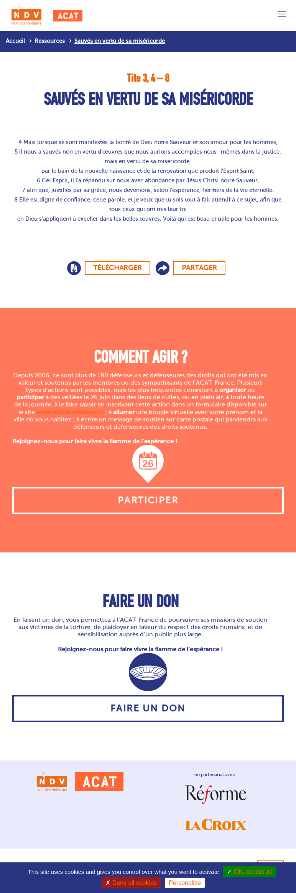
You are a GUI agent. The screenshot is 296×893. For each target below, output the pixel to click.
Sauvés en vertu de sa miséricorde (119, 41)
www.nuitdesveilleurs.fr (70, 412)
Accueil (15, 41)
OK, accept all (249, 871)
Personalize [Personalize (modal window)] (185, 883)
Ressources (50, 41)
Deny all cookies (131, 883)
